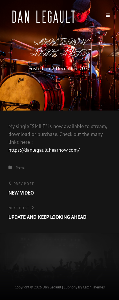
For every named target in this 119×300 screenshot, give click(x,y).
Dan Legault (52, 287)
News (20, 167)
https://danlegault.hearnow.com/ (44, 150)
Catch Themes (94, 287)
